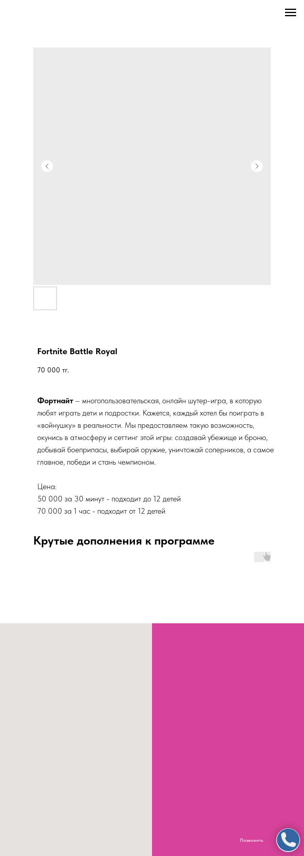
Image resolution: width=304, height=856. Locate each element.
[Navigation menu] (290, 13)
